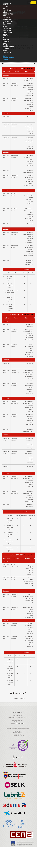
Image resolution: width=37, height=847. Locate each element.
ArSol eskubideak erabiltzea (17, 735)
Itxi (33, 3)
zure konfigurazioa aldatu (8, 58)
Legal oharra (18, 734)
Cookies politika (17, 731)
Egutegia (27, 68)
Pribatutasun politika (17, 732)
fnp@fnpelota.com (19, 723)
